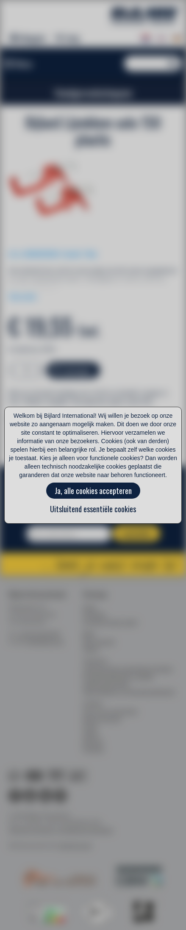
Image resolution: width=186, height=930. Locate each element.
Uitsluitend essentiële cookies (93, 508)
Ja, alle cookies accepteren (93, 490)
